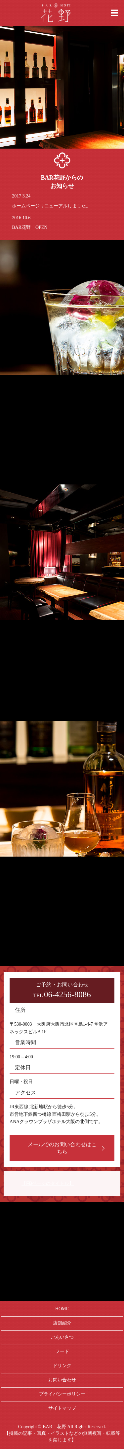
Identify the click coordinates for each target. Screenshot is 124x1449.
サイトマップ (62, 1408)
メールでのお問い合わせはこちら (62, 1148)
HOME (62, 1308)
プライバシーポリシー (62, 1394)
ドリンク (62, 1365)
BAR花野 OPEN (29, 227)
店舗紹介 (62, 1323)
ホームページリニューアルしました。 (51, 205)
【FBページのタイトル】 (47, 1183)
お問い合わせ (62, 1379)
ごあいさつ (62, 1337)
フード (62, 1351)
